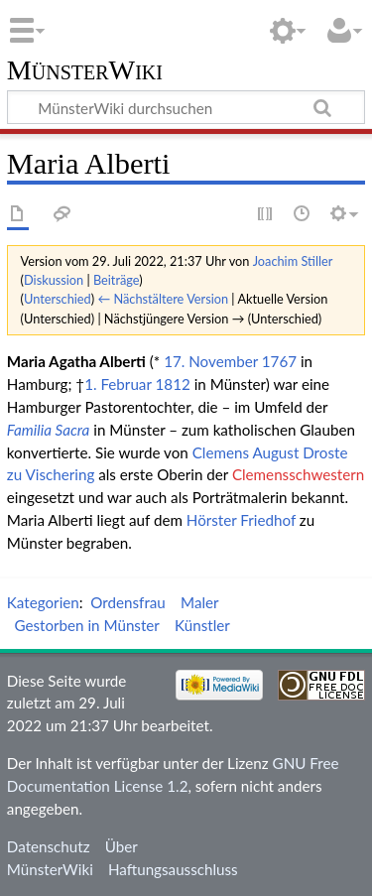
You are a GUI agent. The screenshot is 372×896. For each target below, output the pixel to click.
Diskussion (53, 280)
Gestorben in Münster (86, 625)
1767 (279, 361)
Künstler (202, 625)
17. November (211, 361)
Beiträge (116, 280)
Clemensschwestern (298, 474)
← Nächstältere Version (162, 299)
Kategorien (43, 602)
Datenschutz (48, 846)
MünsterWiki (85, 71)
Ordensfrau (128, 602)
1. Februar (117, 384)
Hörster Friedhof (241, 520)
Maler (200, 602)
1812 (173, 384)
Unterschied (57, 299)
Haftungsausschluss (173, 869)
